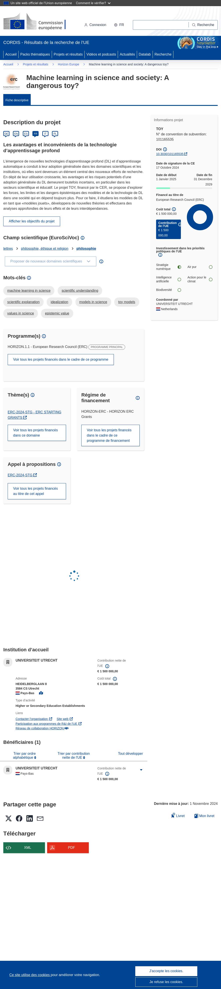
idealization (59, 302)
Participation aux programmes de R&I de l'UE (49, 723)
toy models (126, 302)
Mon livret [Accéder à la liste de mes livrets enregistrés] (204, 816)
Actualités (127, 54)
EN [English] (16, 133)
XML (27, 847)
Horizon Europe (68, 64)
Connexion (95, 25)
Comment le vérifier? (93, 3)
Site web (65, 719)
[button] (118, 25)
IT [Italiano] (45, 133)
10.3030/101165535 (170, 154)
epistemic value (57, 313)
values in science (20, 313)
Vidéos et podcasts (101, 54)
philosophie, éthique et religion (44, 248)
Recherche (163, 54)
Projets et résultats (68, 54)
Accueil (11, 54)
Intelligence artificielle (168, 279)
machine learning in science (28, 290)
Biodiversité (168, 290)
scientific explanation (23, 302)
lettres (8, 248)
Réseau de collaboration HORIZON (42, 728)
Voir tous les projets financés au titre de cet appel (35, 491)
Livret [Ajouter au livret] (178, 815)
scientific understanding (80, 290)
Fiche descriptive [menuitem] (17, 100)
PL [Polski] (55, 133)
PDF (71, 847)
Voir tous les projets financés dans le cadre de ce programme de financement (109, 435)
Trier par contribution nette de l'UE (73, 755)
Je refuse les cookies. (166, 982)
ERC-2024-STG (22, 475)
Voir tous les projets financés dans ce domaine (35, 432)
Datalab (145, 54)
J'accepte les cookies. (166, 971)
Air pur (199, 267)
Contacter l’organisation (34, 719)
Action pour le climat (199, 279)
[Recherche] (203, 25)
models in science (93, 302)
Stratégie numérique (168, 267)
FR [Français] (35, 133)
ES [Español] (26, 133)
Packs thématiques (35, 54)
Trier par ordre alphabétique (24, 755)
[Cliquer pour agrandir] (141, 770)
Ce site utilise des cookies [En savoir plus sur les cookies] (30, 975)
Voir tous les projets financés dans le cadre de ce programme (60, 359)
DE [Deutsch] (6, 133)
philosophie (86, 248)
